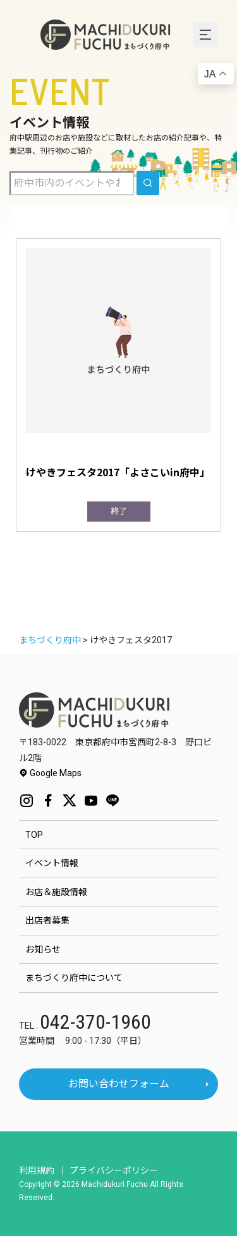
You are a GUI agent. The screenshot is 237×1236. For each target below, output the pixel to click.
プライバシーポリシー (114, 1170)
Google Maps (50, 773)
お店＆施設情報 (56, 892)
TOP (34, 835)
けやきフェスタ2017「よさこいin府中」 (118, 471)
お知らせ (43, 949)
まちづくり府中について (74, 978)
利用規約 (36, 1170)
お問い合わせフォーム (118, 1084)
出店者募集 (47, 920)
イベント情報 (51, 863)
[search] (148, 183)
